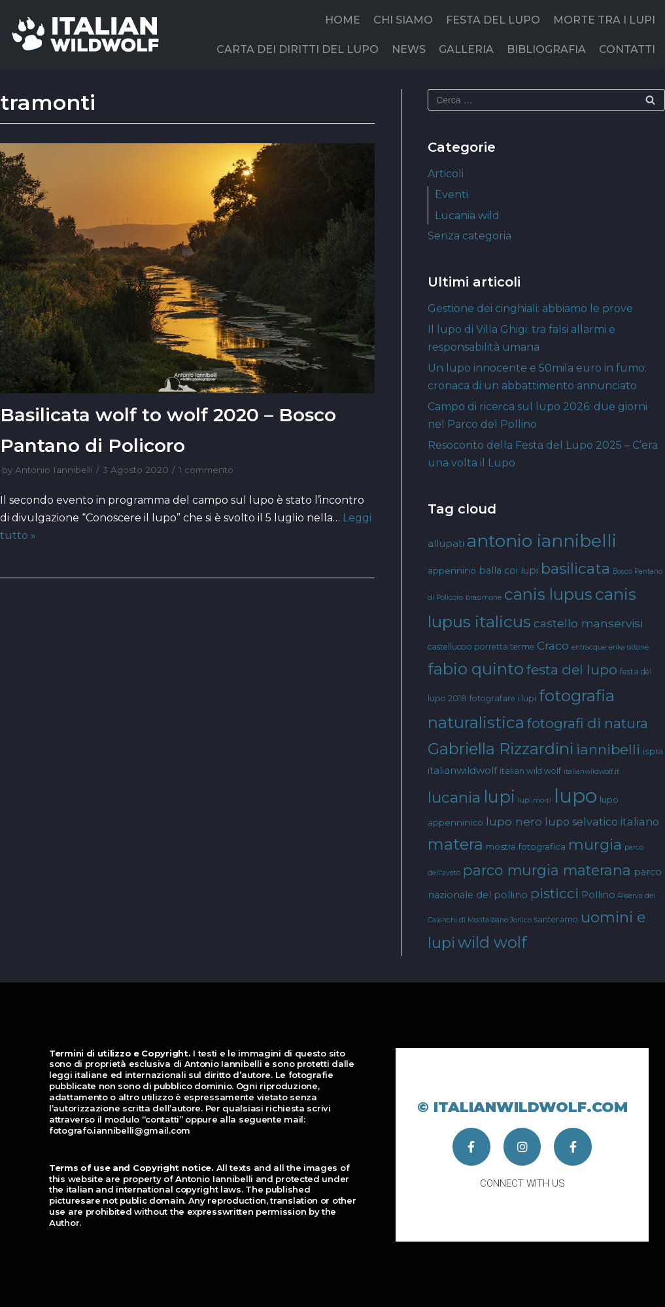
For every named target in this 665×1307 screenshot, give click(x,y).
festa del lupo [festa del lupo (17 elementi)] (571, 669)
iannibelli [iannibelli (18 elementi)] (608, 749)
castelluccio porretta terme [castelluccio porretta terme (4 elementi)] (481, 647)
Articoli (446, 173)
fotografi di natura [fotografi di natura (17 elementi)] (587, 723)
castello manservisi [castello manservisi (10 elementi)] (588, 623)
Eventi (451, 194)
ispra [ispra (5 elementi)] (653, 751)
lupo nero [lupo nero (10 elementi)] (514, 821)
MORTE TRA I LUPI (604, 20)
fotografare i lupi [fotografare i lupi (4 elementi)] (502, 698)
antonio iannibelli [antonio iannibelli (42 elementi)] (542, 540)
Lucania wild (467, 215)
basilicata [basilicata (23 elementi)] (575, 568)
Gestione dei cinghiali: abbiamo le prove (530, 308)
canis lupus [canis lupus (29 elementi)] (548, 594)
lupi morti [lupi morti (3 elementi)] (534, 800)
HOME (342, 20)
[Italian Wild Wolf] (88, 34)
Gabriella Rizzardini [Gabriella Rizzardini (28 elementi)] (500, 748)
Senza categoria (469, 236)
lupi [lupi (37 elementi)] (499, 796)
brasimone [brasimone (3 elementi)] (484, 597)
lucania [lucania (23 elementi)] (454, 797)
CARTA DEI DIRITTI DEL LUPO (297, 49)
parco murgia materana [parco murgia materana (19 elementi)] (547, 870)
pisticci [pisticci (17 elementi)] (554, 893)
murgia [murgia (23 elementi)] (595, 844)
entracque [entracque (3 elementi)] (588, 647)
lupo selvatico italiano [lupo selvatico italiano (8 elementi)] (602, 821)
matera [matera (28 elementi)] (455, 844)
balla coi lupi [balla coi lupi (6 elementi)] (508, 570)
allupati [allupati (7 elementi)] (446, 543)
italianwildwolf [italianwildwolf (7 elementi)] (462, 770)
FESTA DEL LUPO (493, 20)
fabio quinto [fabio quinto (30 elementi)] (476, 668)
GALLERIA (466, 49)
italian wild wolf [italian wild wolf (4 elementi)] (530, 771)
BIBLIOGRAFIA (546, 49)
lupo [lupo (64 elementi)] (575, 795)
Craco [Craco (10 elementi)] (553, 645)
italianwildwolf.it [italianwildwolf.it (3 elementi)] (591, 771)
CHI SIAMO (403, 20)
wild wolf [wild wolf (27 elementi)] (492, 942)
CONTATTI (627, 49)
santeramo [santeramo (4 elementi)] (556, 919)
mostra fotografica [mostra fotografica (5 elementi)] (526, 846)
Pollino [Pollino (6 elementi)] (598, 895)
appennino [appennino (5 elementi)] (452, 570)
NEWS (409, 49)
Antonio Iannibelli (54, 469)
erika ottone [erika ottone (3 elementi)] (629, 647)
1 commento (206, 469)
